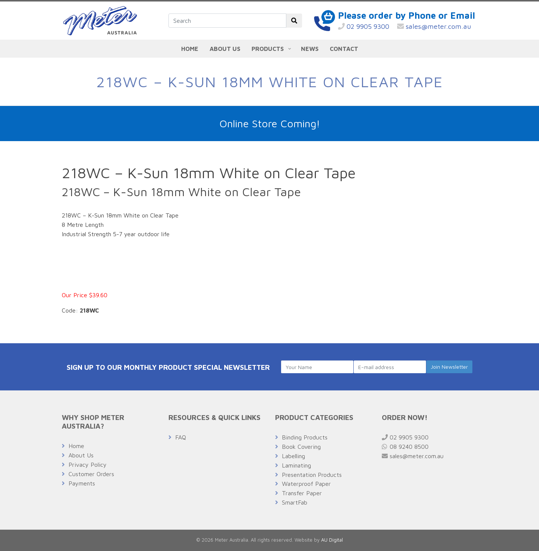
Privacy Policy (87, 464)
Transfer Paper (302, 493)
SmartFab (294, 502)
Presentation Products (312, 474)
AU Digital (332, 540)
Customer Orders (91, 474)
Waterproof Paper (306, 483)
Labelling (293, 456)
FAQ (180, 437)
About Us (81, 455)
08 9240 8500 (405, 446)
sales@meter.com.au (434, 26)
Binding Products (305, 437)
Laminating (296, 465)
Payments (81, 483)
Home (76, 445)
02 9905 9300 (363, 26)
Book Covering (301, 446)
